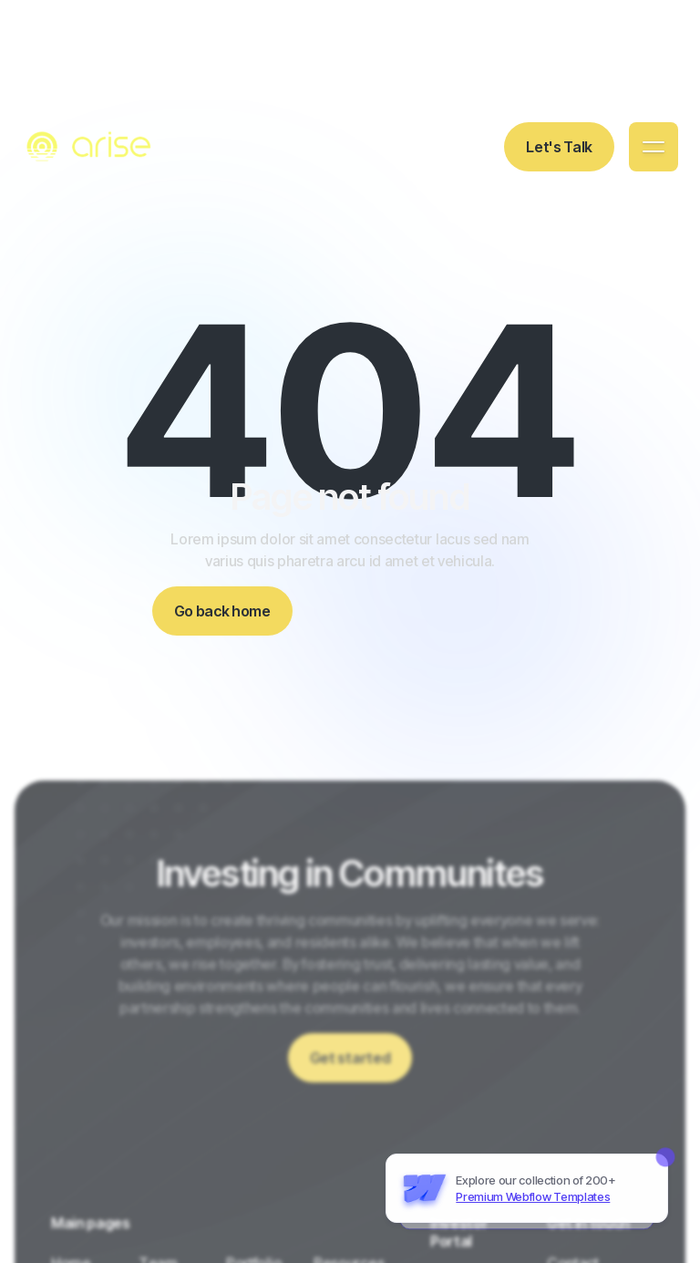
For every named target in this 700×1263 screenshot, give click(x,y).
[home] (91, 147)
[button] (653, 146)
